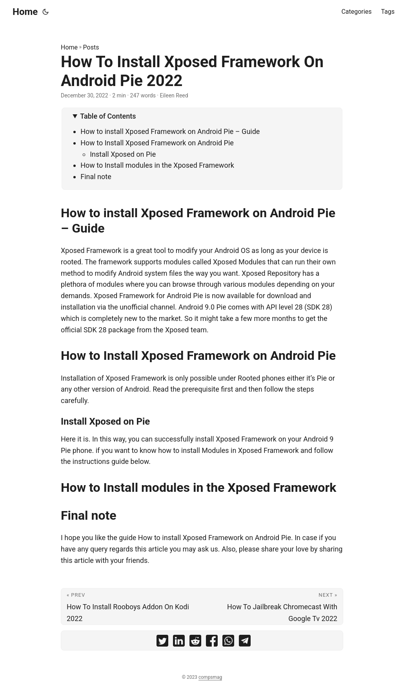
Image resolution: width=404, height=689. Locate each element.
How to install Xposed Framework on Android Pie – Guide (170, 131)
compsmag (210, 677)
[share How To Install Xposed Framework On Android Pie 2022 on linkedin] (179, 642)
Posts (91, 47)
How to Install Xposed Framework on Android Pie (157, 143)
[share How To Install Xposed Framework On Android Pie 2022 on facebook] (212, 642)
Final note (95, 176)
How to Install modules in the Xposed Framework (157, 165)
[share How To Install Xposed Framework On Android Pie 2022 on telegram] (245, 642)
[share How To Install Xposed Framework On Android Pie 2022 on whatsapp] (228, 642)
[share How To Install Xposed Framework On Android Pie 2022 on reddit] (195, 642)
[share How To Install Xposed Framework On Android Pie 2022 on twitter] (162, 642)
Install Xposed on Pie (123, 154)
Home (25, 11)
